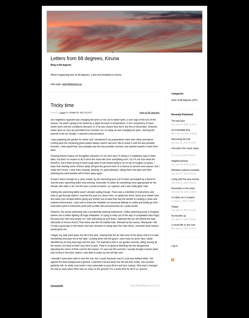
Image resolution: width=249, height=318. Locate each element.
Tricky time (62, 105)
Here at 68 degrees (149, 112)
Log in (174, 246)
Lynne (62, 113)
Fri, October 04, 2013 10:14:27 (79, 113)
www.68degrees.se (72, 84)
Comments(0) (57, 286)
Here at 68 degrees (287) (184, 100)
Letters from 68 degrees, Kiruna (85, 58)
